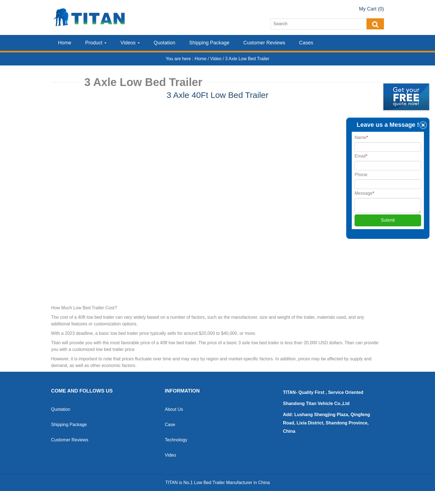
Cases (306, 42)
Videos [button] (130, 42)
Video (216, 58)
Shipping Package (209, 42)
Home (64, 42)
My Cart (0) (371, 9)
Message (364, 193)
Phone (361, 174)
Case (170, 424)
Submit (388, 220)
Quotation (164, 42)
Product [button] (96, 42)
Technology (176, 439)
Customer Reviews (264, 42)
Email (361, 156)
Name (361, 137)
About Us (174, 409)
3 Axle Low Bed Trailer (247, 58)
